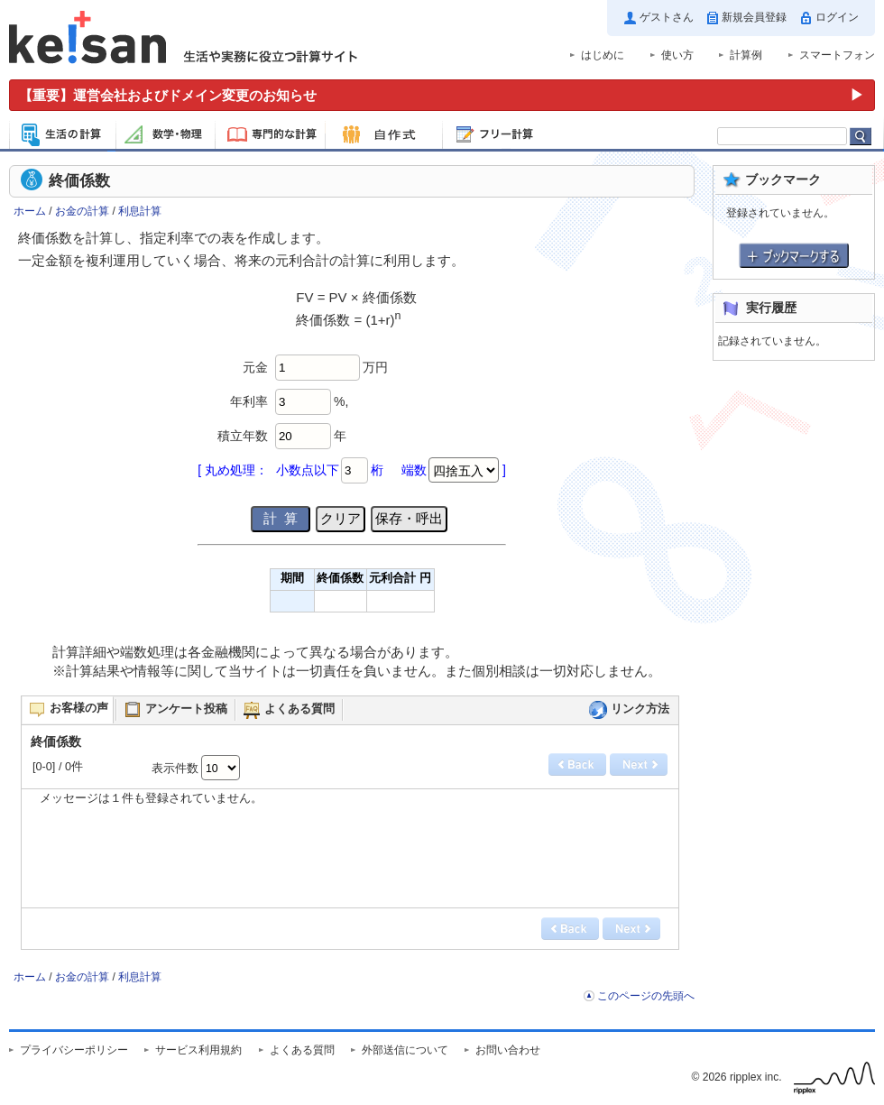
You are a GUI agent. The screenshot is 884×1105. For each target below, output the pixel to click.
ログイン (837, 17)
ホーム (30, 211)
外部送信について (405, 1050)
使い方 (677, 55)
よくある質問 (302, 1050)
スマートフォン (837, 55)
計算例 (746, 55)
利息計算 (139, 211)
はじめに (602, 55)
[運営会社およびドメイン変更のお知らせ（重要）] (442, 95)
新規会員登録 (754, 17)
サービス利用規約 (198, 1050)
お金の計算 (82, 211)
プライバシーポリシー (74, 1050)
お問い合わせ (507, 1050)
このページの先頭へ (646, 996)
